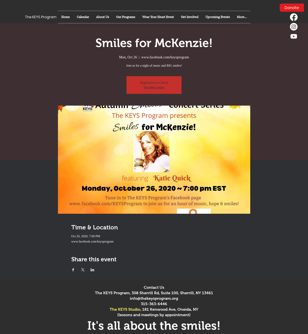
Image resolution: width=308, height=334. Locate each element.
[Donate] (292, 8)
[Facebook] (294, 17)
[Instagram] (294, 27)
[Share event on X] (83, 269)
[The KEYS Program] (42, 17)
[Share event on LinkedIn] (92, 269)
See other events (154, 87)
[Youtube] (294, 36)
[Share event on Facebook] (73, 269)
